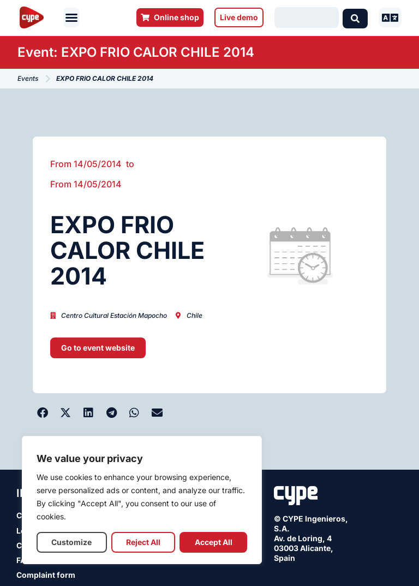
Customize (71, 542)
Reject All (143, 542)
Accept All (213, 542)
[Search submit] (355, 17)
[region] (142, 500)
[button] (71, 17)
